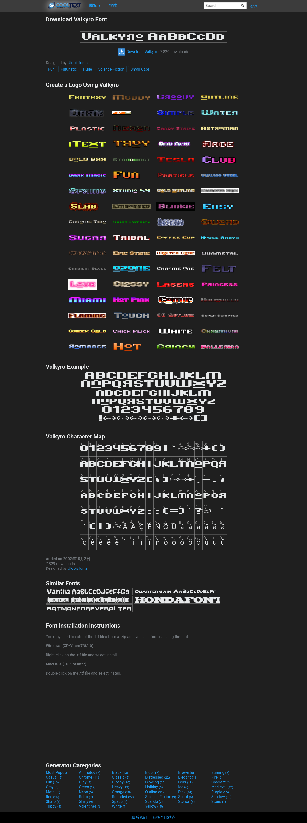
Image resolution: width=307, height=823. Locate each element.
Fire (217, 777)
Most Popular (57, 772)
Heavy (120, 787)
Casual (54, 777)
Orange (121, 792)
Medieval (222, 787)
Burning (220, 772)
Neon (86, 792)
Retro (86, 796)
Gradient (220, 782)
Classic (120, 777)
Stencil (186, 801)
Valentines (90, 806)
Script (185, 796)
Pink (185, 792)
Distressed (157, 777)
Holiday (154, 787)
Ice (183, 787)
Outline (154, 792)
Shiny (86, 801)
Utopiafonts (78, 62)
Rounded (123, 796)
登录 (254, 6)
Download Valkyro (137, 51)
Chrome (89, 777)
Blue (152, 772)
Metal (53, 792)
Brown (186, 772)
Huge (87, 69)
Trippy (53, 806)
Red (52, 796)
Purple (220, 792)
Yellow (154, 806)
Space (119, 801)
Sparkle (154, 801)
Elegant (188, 777)
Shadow (221, 796)
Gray (52, 787)
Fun (51, 69)
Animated (89, 772)
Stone (218, 801)
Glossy (121, 782)
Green (87, 787)
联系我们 (139, 817)
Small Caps (140, 69)
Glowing (155, 782)
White (119, 806)
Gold (185, 782)
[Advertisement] (23, 88)
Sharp (53, 801)
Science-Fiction (111, 69)
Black (120, 772)
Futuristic (69, 69)
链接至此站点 (164, 817)
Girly (85, 782)
